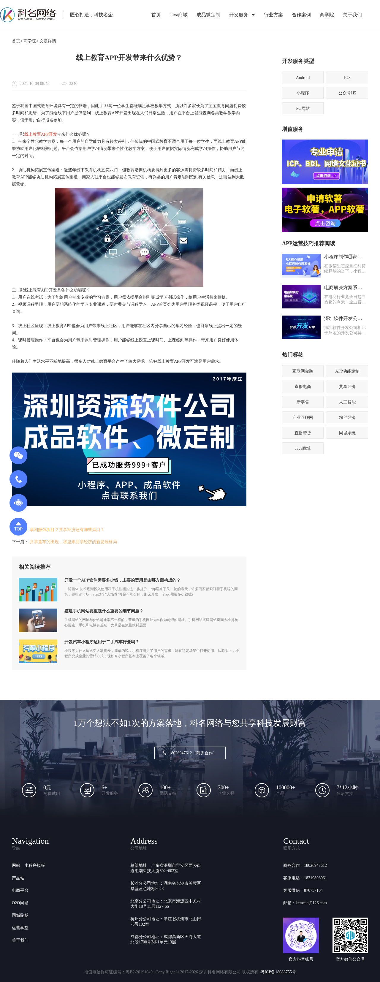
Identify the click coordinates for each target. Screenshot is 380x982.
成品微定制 (208, 14)
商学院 (327, 14)
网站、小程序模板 (28, 865)
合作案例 (301, 14)
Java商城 (179, 14)
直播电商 (302, 386)
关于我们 (352, 14)
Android (303, 77)
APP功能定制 (347, 371)
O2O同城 (20, 903)
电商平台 (20, 890)
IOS (347, 77)
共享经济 (347, 386)
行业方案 (273, 14)
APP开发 (49, 134)
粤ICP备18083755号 (278, 972)
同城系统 (347, 433)
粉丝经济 (347, 417)
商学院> (30, 41)
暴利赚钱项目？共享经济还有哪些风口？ (67, 530)
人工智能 (347, 402)
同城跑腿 (20, 915)
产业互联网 (302, 417)
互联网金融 (302, 371)
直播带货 (302, 433)
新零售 (303, 402)
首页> (17, 41)
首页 (156, 14)
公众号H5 (347, 93)
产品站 (18, 878)
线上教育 (32, 134)
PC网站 (302, 108)
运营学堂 (20, 928)
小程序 (303, 93)
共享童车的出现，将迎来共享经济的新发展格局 (73, 542)
